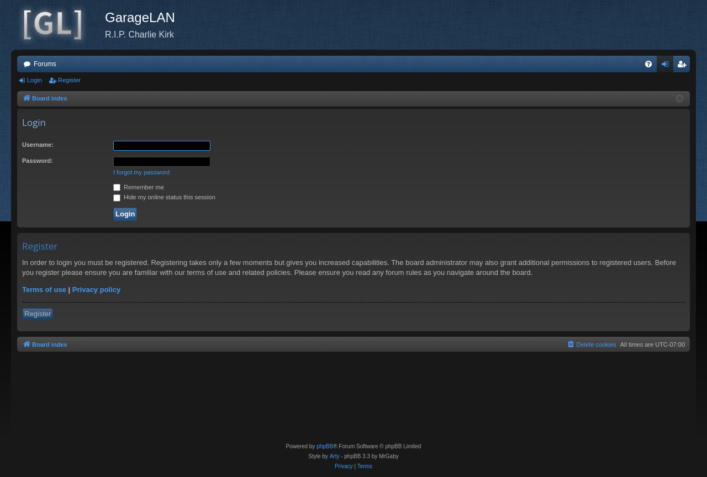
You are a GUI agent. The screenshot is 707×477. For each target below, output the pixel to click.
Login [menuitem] (667, 66)
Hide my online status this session (164, 197)
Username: (38, 144)
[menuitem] (648, 64)
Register (69, 80)
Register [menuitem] (684, 66)
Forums (45, 64)
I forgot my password (141, 172)
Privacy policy (96, 289)
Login (34, 80)
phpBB (324, 446)
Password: (37, 160)
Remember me (138, 187)
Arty (335, 456)
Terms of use (44, 289)
